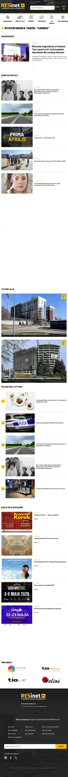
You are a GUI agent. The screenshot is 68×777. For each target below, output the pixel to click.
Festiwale (37, 583)
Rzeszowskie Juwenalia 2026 (44, 585)
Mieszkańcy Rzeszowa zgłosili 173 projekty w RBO (50, 161)
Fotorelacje (7, 289)
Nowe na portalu (9, 75)
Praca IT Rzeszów (16, 737)
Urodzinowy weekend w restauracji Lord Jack (50, 488)
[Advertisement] (34, 212)
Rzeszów (35, 43)
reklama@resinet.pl (41, 706)
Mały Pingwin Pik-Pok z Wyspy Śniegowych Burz (50, 562)
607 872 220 (27, 706)
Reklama (30, 727)
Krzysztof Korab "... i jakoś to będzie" (46, 515)
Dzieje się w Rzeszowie (12, 507)
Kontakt (13, 734)
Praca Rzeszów (49, 734)
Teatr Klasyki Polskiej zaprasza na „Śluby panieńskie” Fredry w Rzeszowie (47, 184)
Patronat (30, 734)
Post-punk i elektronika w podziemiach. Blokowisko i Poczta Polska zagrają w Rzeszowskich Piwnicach (46, 91)
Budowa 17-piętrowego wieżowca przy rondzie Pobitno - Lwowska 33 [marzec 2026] (32, 379)
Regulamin (47, 730)
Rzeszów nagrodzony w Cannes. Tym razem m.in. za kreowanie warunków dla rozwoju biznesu (49, 49)
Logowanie (13, 730)
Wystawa (37, 512)
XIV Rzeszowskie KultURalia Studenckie (47, 608)
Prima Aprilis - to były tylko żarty (44, 138)
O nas (12, 727)
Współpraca (31, 730)
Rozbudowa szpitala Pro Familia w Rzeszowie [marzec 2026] (25, 334)
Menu (64, 7)
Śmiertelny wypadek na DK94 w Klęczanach (50, 423)
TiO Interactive (54, 768)
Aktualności (37, 87)
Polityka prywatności (51, 727)
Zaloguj (56, 7)
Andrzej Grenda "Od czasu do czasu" (46, 538)
